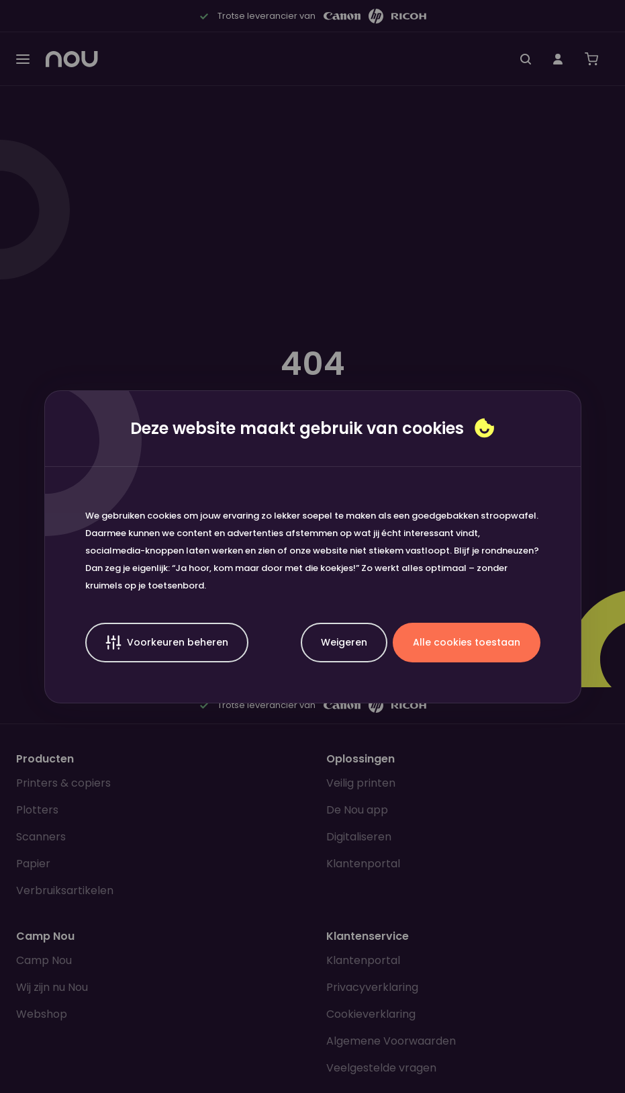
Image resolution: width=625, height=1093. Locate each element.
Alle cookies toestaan (466, 642)
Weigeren (344, 642)
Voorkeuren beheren (166, 642)
